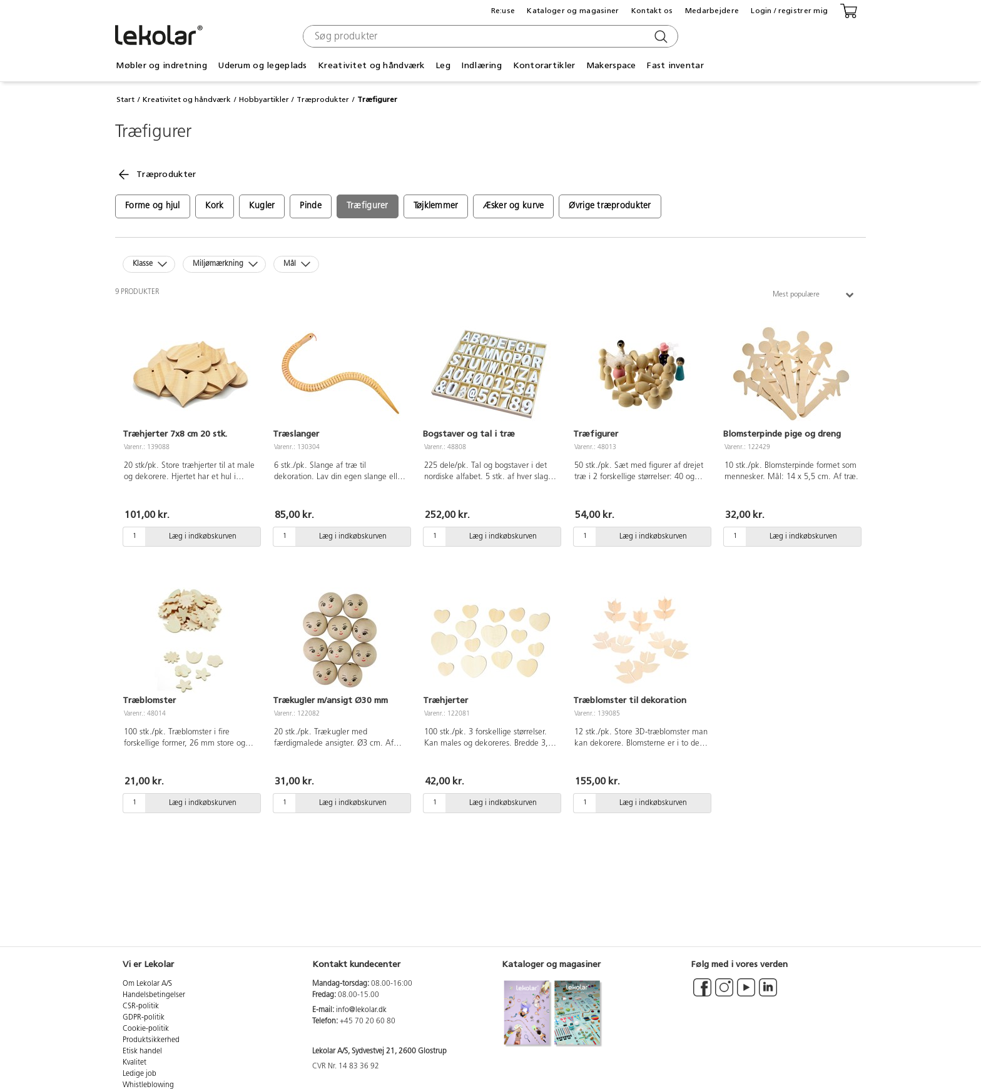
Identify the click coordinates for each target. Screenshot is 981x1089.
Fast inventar (675, 65)
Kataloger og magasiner (573, 10)
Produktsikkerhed (151, 1040)
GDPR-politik (144, 1017)
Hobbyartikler (264, 99)
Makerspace (611, 65)
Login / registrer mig (789, 10)
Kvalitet (134, 1062)
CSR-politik (141, 1006)
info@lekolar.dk (361, 1010)
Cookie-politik (146, 1029)
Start (125, 99)
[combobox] (488, 36)
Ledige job (139, 1074)
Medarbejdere (712, 10)
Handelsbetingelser (154, 995)
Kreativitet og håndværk (371, 65)
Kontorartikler (544, 65)
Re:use (503, 10)
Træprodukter (323, 99)
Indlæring (481, 65)
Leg (442, 65)
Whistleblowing (148, 1085)
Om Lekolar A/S (147, 984)
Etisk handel (142, 1051)
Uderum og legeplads (262, 65)
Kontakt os (652, 10)
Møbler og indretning (161, 65)
